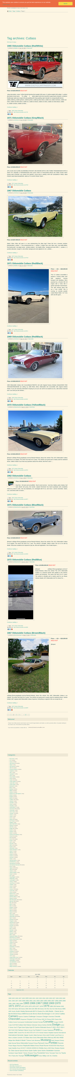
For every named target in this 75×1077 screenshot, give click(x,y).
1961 (10, 1003)
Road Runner (44, 1045)
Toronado (52, 1053)
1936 (50, 998)
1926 (16, 998)
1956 (49, 1001)
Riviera (37, 1045)
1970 (58, 1003)
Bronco (35, 1014)
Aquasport (12, 774)
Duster (62, 1025)
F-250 (61, 1027)
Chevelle (12, 805)
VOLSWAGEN (13, 962)
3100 (32, 1009)
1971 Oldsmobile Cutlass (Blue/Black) (25, 505)
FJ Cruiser (44, 1030)
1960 (64, 1001)
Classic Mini (58, 1019)
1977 (37, 1006)
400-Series (41, 1009)
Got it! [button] (65, 3)
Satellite (14, 1048)
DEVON (11, 827)
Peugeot (11, 921)
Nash (11, 910)
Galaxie (11, 1032)
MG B (11, 904)
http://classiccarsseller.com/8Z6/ (21, 627)
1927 (20, 998)
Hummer (12, 857)
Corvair (40, 1022)
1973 (22, 1006)
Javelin (31, 1035)
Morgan (11, 907)
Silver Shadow (55, 1048)
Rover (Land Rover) (14, 939)
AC (10, 760)
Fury (61, 1030)
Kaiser (11, 874)
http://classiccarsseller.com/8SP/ (21, 707)
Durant (11, 830)
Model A (18, 1040)
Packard (11, 919)
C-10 (52, 1014)
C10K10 (56, 1013)
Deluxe (40, 1025)
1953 (38, 1001)
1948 (20, 1001)
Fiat (10, 837)
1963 (17, 1003)
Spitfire (35, 1050)
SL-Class (11, 1050)
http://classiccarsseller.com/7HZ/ (21, 185)
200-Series (57, 1006)
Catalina (25, 1016)
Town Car (58, 1053)
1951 (31, 1001)
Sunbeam (12, 951)
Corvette (48, 1021)
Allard (11, 764)
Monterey (37, 1040)
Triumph (11, 954)
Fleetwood (50, 1030)
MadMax (16, 48)
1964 (21, 1003)
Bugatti (11, 796)
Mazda (11, 898)
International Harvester (15, 864)
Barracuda (28, 1011)
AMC (11, 767)
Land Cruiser (50, 1035)
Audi (11, 778)
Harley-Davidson (13, 849)
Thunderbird (41, 1053)
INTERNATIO (13, 861)
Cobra (11, 816)
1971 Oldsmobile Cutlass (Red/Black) (25, 263)
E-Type (19, 1027)
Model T (24, 1040)
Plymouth (12, 922)
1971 (13, 183)
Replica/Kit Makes (14, 936)
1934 (43, 998)
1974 (26, 1006)
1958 (56, 1001)
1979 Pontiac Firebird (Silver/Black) (18, 1067)
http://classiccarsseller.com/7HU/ (21, 257)
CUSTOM (15, 1025)
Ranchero (20, 1045)
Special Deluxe (24, 1050)
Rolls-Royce (12, 937)
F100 (12, 1030)
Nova (18, 1043)
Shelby (11, 942)
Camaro (11, 801)
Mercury (11, 901)
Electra (49, 1027)
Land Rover (12, 883)
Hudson (11, 855)
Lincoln (11, 889)
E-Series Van (12, 1027)
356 (36, 1009)
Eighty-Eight (28, 1027)
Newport (57, 1040)
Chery (11, 804)
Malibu (27, 1037)
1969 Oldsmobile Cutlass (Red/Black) (25, 336)
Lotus (11, 892)
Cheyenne (23, 1019)
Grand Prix (21, 1032)
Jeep (11, 869)
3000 (26, 1009)
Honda (11, 854)
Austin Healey (13, 781)
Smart (11, 943)
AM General (12, 766)
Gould (11, 846)
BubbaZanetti (17, 407)
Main (10, 11)
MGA (58, 1037)
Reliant (11, 931)
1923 (13, 998)
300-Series (22, 1009)
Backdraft (12, 786)
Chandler (12, 802)
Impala (51, 1032)
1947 (16, 1001)
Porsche (11, 925)
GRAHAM (12, 848)
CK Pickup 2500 (49, 1019)
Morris (11, 908)
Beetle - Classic (54, 1011)
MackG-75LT (12, 893)
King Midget (12, 877)
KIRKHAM (12, 878)
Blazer (20, 1013)
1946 (13, 1001)
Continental (28, 1022)
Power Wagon (12, 1045)
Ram (11, 928)
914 (53, 1009)
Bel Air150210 (13, 1014)
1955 (45, 1001)
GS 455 (27, 1032)
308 (30, 1009)
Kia (10, 875)
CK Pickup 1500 (39, 1019)
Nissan (11, 911)
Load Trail (12, 890)
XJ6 (48, 1056)
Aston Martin (12, 777)
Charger (45, 1016)
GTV (34, 1032)
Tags (14, 11)
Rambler (11, 930)
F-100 (53, 1027)
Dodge (11, 828)
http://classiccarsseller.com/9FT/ (21, 499)
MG (10, 902)
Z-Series (54, 1056)
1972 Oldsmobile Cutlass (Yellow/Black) (26, 405)
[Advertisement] (37, 25)
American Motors (13, 769)
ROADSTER (52, 1045)
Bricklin (11, 792)
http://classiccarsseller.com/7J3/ (21, 112)
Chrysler (11, 813)
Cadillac (11, 799)
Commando (20, 1022)
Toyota (11, 952)
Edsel (11, 833)
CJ (33, 1019)
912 (51, 1009)
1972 (13, 468)
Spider (31, 1050)
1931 (33, 998)
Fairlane (20, 1030)
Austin (11, 780)
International (12, 863)
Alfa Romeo (12, 763)
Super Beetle (18, 1053)
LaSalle (11, 884)
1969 (13, 397)
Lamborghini (12, 880)
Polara (46, 1043)
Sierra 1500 (47, 1048)
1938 (57, 998)
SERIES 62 (35, 1048)
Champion (39, 1016)
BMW (11, 790)
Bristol (11, 795)
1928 (23, 998)
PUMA (11, 927)
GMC (11, 845)
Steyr (11, 945)
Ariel (11, 775)
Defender (34, 1025)
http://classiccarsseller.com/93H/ (21, 554)
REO (11, 934)
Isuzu (11, 866)
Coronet (35, 1022)
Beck (11, 787)
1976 (34, 1006)
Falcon (26, 1030)
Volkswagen (12, 958)
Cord (11, 817)
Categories (11, 755)
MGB (61, 1037)
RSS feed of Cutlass (11, 42)
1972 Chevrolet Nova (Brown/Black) (18, 1069)
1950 (27, 1001)
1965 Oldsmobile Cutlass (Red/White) (25, 46)
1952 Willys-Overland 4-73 (16, 1066)
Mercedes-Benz (13, 899)
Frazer (11, 840)
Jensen (11, 871)
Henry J (11, 851)
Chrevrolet (12, 810)
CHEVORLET (13, 807)
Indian (11, 858)
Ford (11, 839)
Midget (10, 1040)
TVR (11, 955)
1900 (9, 998)
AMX (9, 1011)
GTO (31, 1032)
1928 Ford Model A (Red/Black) (17, 1070)
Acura (11, 761)
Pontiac (11, 924)
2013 (9, 1009)
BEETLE (35, 1011)
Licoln (11, 887)
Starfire (44, 1050)
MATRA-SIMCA (13, 896)
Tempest (30, 1053)
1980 (51, 1006)
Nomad (14, 1043)
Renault (11, 933)
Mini (10, 905)
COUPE (60, 1022)
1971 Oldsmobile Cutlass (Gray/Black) (25, 118)
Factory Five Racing (14, 834)
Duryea (11, 831)
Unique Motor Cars (14, 957)
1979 (46, 1005)
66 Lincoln (12, 758)
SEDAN (29, 1048)
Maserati (12, 895)
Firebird (38, 1030)
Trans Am (15, 1056)
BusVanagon (46, 1014)
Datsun (11, 819)
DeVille (49, 1025)
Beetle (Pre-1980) (43, 1011)
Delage (11, 822)
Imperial (55, 1032)
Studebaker (12, 946)
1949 (23, 1001)
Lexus (11, 886)
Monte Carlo (30, 1040)
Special (17, 1050)
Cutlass (18, 11)
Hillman (11, 852)
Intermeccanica (13, 860)
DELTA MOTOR (13, 824)
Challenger (32, 1016)
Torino (47, 1053)
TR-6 (9, 1056)
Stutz (11, 948)
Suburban (57, 1050)
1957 (52, 1001)
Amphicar (12, 770)
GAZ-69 (11, 843)
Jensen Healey (13, 872)
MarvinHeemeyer (18, 635)
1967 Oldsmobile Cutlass (19, 190)
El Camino (36, 1027)
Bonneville (29, 1013)
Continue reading (12, 107)
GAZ (11, 842)
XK (50, 1056)
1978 (41, 1006)
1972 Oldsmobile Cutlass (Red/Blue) (24, 559)
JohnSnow (16, 120)
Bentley (11, 789)
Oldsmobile (29, 48)
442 (45, 1009)
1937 (53, 998)
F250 (16, 1030)
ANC (11, 772)
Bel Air (62, 1011)
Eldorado (43, 1027)
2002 (62, 1006)
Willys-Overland (13, 966)
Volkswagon (12, 960)
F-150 (57, 1027)
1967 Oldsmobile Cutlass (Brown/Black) (26, 633)
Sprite (39, 1050)
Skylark (62, 1048)
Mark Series (33, 1037)
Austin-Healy (12, 784)
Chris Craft (12, 811)
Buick (11, 798)
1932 (37, 998)
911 (48, 1009)
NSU (11, 913)
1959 (60, 1001)
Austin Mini (12, 783)
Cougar (56, 1022)
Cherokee (51, 1016)
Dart (25, 1025)
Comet (15, 1022)
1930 (30, 998)
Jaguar (11, 868)
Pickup (36, 1043)
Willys (11, 965)
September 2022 (20, 990)
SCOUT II (24, 1048)
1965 (13, 110)
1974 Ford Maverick (14, 1064)
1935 (47, 998)
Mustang (46, 1040)
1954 (41, 1001)
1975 (30, 1006)
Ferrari (11, 836)
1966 (33, 1003)
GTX (37, 1032)
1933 (40, 998)
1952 (34, 1001)
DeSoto (11, 825)
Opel (11, 918)
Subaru (11, 949)
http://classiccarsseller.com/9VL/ (21, 331)
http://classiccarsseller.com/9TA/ (21, 470)
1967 (13, 256)
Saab (11, 940)
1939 (60, 998)
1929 (26, 998)
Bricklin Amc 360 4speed (15, 793)
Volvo (11, 963)
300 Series (15, 1009)
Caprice (20, 1016)
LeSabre (14, 1037)
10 (25, 714)
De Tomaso (12, 821)
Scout (18, 1048)
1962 (13, 497)
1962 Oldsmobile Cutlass (19, 476)
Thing (35, 1053)
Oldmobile (12, 915)
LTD (24, 1037)
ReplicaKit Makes (29, 1045)
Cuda (10, 1025)
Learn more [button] (6, 4)
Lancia (11, 881)
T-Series (25, 1053)
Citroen (11, 814)
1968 (45, 1003)
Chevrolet (12, 808)
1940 (63, 998)
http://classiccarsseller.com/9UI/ (21, 399)
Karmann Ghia (41, 1035)
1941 (9, 1001)
